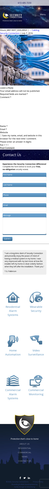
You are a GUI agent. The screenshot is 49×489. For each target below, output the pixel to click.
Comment (5, 97)
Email (3, 129)
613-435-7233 (24, 2)
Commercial (24, 452)
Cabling (34, 30)
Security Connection (10, 33)
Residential (24, 448)
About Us (24, 443)
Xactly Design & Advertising (24, 487)
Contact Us (24, 461)
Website (4, 132)
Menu (42, 14)
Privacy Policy (38, 482)
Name (4, 126)
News (24, 456)
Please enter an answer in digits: (16, 141)
